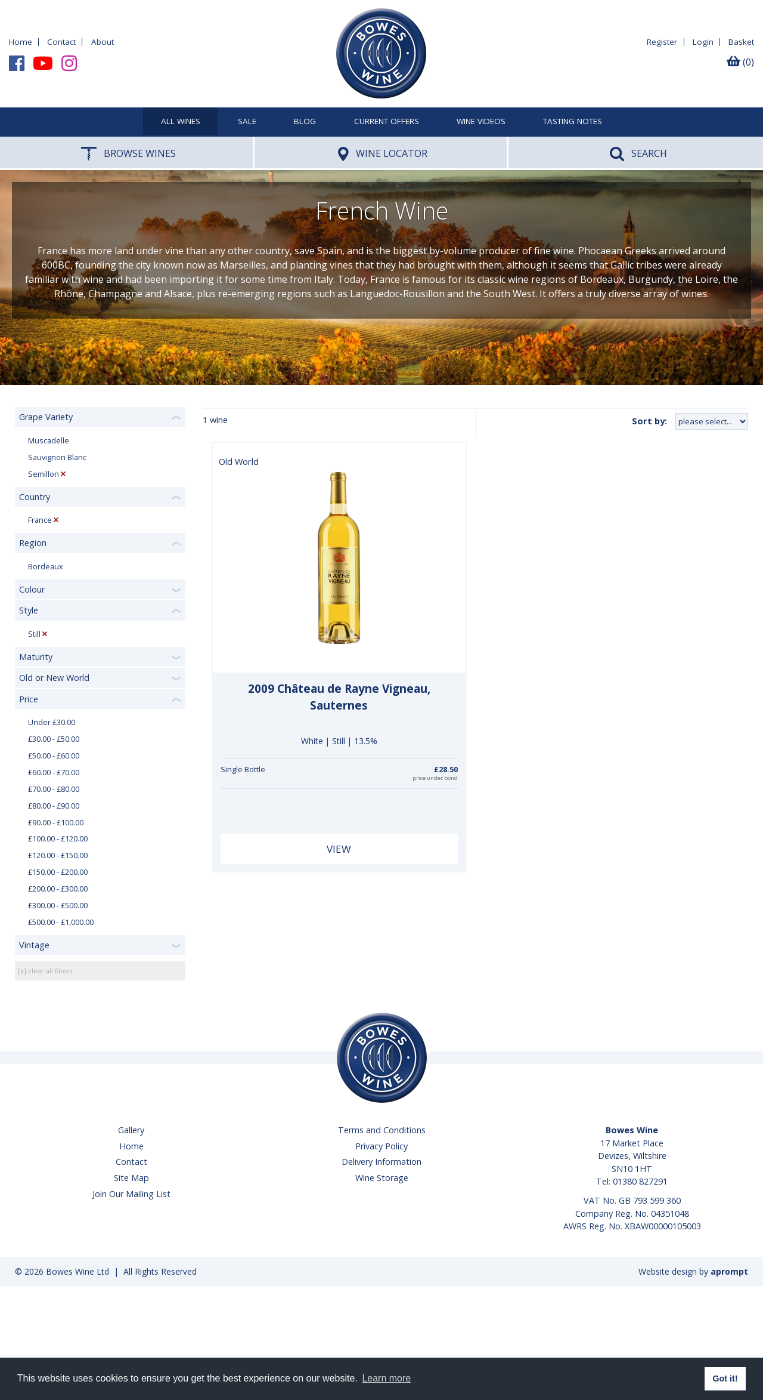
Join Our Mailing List (131, 1193)
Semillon (43, 474)
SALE (247, 122)
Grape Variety (46, 417)
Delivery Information (381, 1161)
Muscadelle (48, 441)
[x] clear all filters (45, 970)
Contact (61, 41)
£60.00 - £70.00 (53, 772)
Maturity (35, 656)
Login (703, 41)
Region (32, 542)
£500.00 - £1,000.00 (61, 922)
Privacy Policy (381, 1146)
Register (662, 41)
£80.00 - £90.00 (53, 806)
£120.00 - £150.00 (58, 855)
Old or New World (54, 677)
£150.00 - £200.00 (58, 872)
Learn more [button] (386, 1378)
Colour (32, 589)
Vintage (34, 945)
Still (34, 634)
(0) (740, 62)
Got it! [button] (724, 1378)
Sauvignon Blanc (57, 457)
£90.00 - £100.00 (55, 823)
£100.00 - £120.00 (58, 839)
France (40, 520)
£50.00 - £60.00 (53, 756)
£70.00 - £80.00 (53, 789)
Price (28, 699)
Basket (741, 41)
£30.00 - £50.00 (53, 739)
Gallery (131, 1130)
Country (34, 496)
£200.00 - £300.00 (58, 889)
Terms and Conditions (382, 1130)
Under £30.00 (51, 722)
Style (28, 610)
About (102, 41)
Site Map (131, 1177)
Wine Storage (381, 1177)
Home (20, 41)
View (339, 849)
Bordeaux (45, 567)
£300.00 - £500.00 (58, 906)
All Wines (180, 122)
